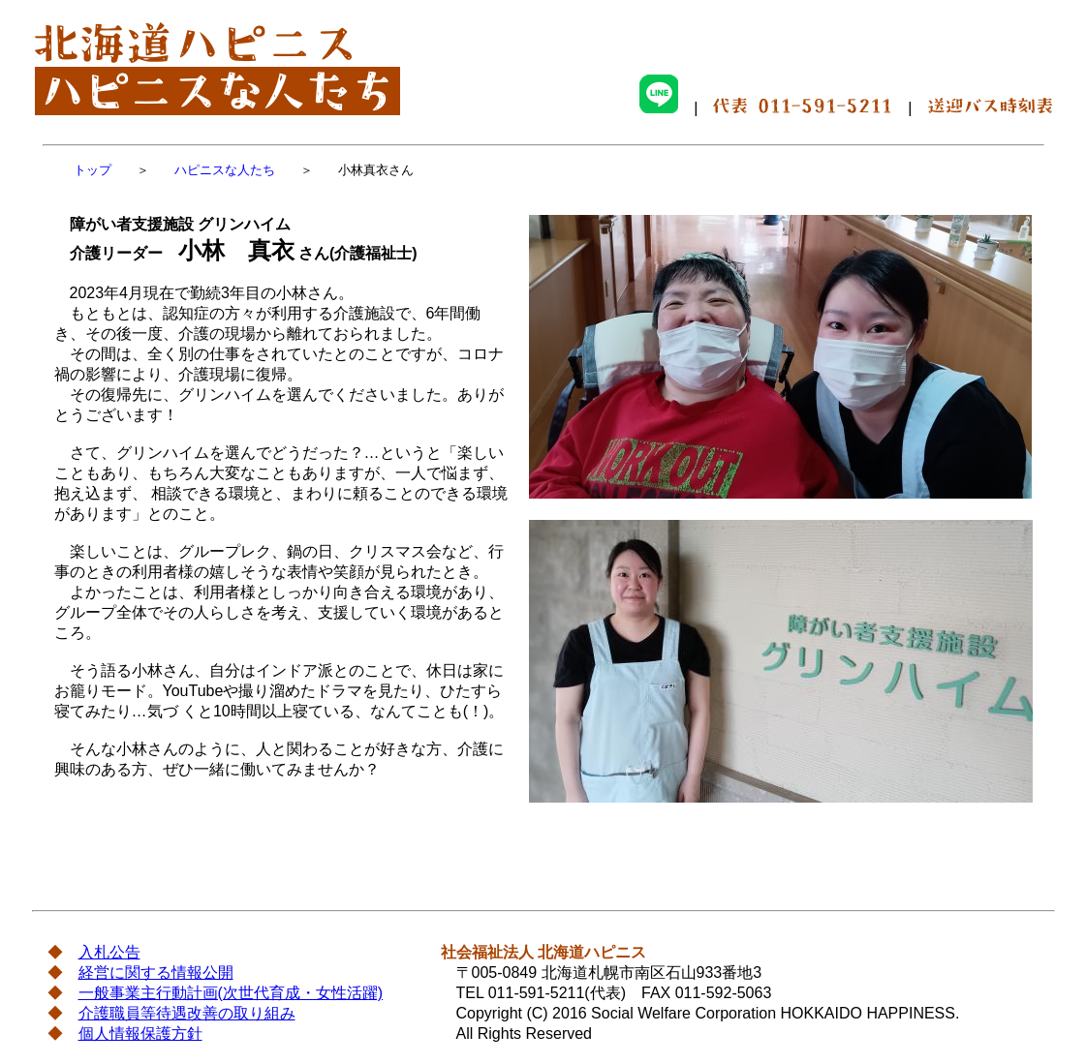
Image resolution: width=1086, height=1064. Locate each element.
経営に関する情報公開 (155, 972)
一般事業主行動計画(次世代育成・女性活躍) (231, 993)
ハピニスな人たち (224, 170)
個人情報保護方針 (140, 1033)
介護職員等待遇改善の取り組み (186, 1013)
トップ (92, 170)
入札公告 (109, 952)
